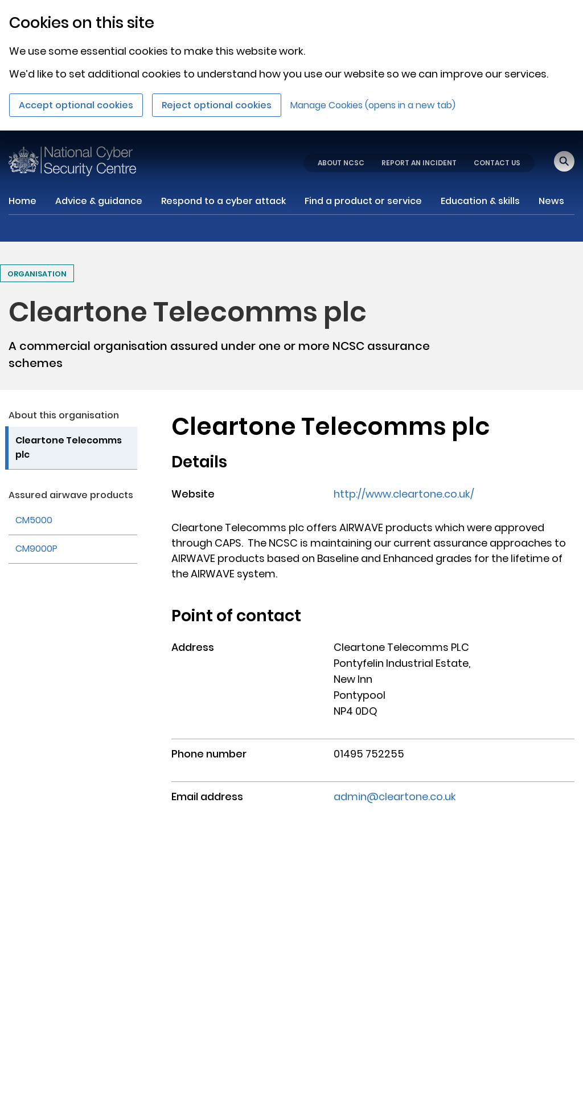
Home (22, 200)
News (551, 200)
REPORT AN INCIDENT (419, 163)
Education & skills (480, 200)
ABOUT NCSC (341, 163)
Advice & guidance (98, 200)
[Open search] (564, 161)
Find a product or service (363, 200)
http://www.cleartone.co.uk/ (404, 494)
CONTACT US (497, 163)
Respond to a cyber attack (223, 200)
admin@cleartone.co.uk (395, 796)
